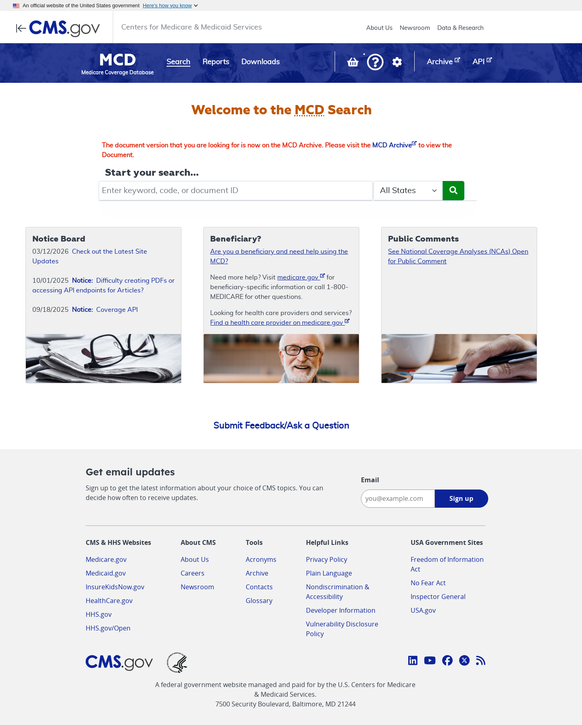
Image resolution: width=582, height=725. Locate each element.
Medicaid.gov (106, 573)
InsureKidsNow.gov (115, 586)
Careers (193, 573)
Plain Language (329, 573)
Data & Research (460, 28)
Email (370, 479)
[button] (375, 63)
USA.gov (423, 610)
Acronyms (261, 559)
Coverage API (105, 310)
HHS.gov (99, 614)
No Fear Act (428, 582)
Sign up (461, 498)
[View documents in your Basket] (353, 64)
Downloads (260, 62)
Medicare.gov (106, 559)
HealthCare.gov (109, 600)
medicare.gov (301, 277)
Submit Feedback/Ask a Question (281, 425)
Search (178, 62)
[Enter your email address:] (398, 499)
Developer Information (340, 610)
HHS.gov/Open (108, 628)
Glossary (259, 600)
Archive (257, 573)
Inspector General (438, 596)
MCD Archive (394, 145)
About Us (379, 28)
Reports (215, 62)
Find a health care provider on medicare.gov (280, 322)
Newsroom (415, 28)
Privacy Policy (326, 559)
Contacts (259, 586)
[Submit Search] (453, 190)
